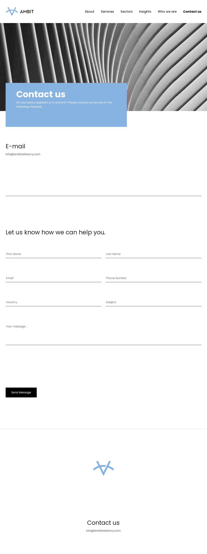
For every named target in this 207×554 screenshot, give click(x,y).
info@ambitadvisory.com (23, 154)
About (89, 11)
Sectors (127, 11)
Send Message (21, 392)
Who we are (167, 11)
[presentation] (32, 366)
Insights (145, 11)
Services (107, 11)
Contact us (192, 11)
